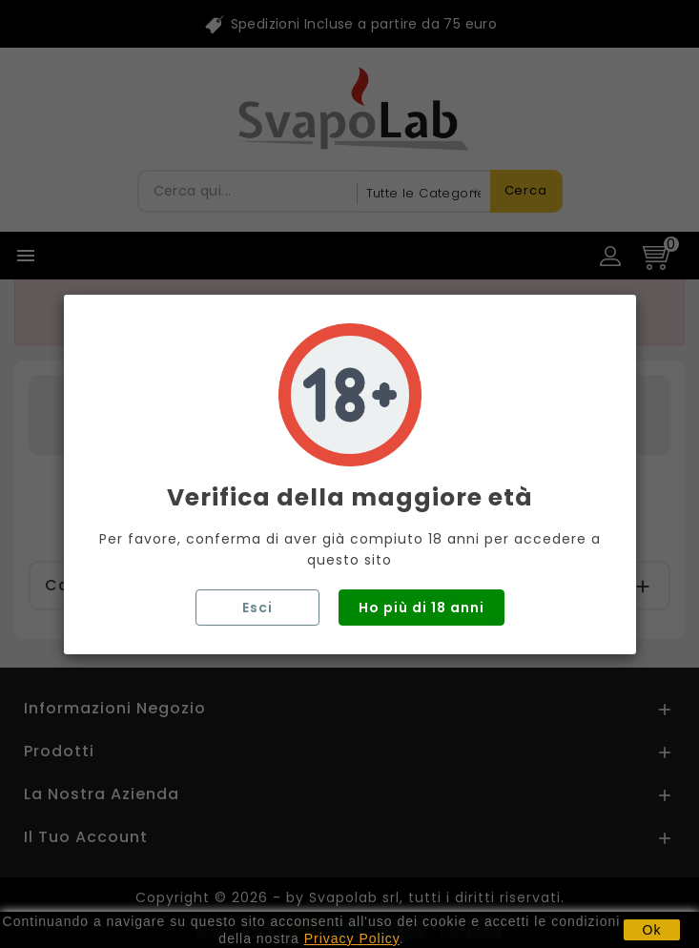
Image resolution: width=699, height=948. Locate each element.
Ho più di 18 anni (421, 607)
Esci (257, 607)
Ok (652, 930)
